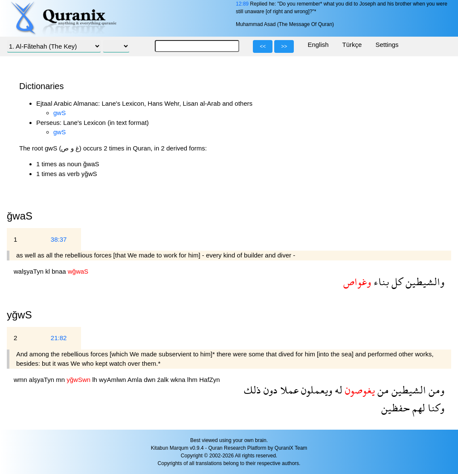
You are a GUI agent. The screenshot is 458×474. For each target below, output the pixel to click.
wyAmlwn (113, 379)
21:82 (59, 337)
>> (284, 46)
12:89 (242, 4)
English (317, 44)
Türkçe (352, 44)
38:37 (59, 239)
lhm (193, 379)
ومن (435, 390)
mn (61, 379)
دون (269, 390)
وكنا (434, 408)
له (337, 390)
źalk (164, 379)
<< (263, 46)
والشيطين (423, 281)
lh (95, 379)
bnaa (60, 271)
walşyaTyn (29, 271)
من (382, 390)
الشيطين (407, 390)
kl (48, 271)
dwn (150, 379)
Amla (136, 379)
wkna (179, 379)
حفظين (395, 408)
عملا (288, 390)
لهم (417, 408)
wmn (21, 379)
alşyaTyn (42, 379)
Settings (386, 44)
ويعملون (315, 390)
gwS (59, 112)
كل (396, 281)
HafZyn (209, 379)
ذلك (252, 390)
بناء (380, 281)
